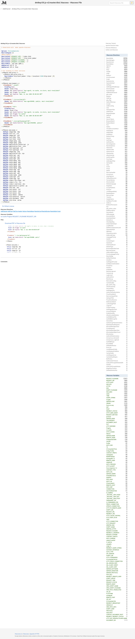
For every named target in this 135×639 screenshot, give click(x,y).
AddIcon (117, 203)
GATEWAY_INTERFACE (117, 550)
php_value (117, 94)
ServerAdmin (117, 288)
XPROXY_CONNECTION (117, 506)
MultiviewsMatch (117, 302)
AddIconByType (117, 235)
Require (117, 96)
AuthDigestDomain (117, 309)
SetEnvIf (117, 115)
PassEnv (117, 267)
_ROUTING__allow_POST (117, 498)
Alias (117, 165)
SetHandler (117, 163)
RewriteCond (38, 211)
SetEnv (117, 127)
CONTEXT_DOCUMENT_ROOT (117, 614)
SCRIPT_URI (117, 555)
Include (117, 104)
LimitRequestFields (117, 349)
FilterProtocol (117, 151)
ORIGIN (117, 403)
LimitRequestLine (117, 355)
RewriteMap (117, 256)
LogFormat (117, 275)
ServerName (117, 212)
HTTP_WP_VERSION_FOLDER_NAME (117, 618)
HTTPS (117, 386)
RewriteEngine (46, 211)
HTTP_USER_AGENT (117, 413)
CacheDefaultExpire (117, 357)
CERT (117, 519)
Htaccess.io (18, 634)
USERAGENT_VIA (117, 500)
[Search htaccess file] (119, 3)
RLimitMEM (117, 343)
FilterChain (117, 147)
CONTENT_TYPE (117, 470)
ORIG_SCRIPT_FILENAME (117, 588)
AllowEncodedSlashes (117, 315)
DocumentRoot (117, 216)
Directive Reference (111, 48)
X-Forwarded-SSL (117, 601)
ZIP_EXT (117, 599)
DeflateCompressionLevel (117, 227)
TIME (117, 396)
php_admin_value (117, 208)
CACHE (117, 441)
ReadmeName (117, 193)
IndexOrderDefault (117, 224)
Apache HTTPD (34, 634)
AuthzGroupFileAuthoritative (117, 323)
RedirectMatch (117, 123)
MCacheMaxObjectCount (117, 332)
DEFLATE (117, 384)
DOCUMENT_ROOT (117, 422)
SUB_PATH (117, 612)
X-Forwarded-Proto (117, 449)
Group (117, 168)
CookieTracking (117, 307)
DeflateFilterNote (117, 258)
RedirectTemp (117, 136)
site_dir (117, 591)
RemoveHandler (117, 172)
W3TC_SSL (117, 472)
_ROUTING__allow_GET (117, 496)
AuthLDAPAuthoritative (117, 336)
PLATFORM (117, 593)
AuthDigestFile (117, 290)
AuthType (117, 140)
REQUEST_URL (117, 512)
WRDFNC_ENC (117, 525)
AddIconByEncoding (117, 252)
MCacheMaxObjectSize (117, 330)
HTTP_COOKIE (117, 432)
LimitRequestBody (117, 191)
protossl (117, 416)
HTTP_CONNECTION (117, 521)
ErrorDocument (117, 77)
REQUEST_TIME (117, 580)
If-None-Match (117, 483)
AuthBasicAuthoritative (117, 264)
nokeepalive (117, 455)
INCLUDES (117, 392)
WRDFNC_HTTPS (117, 529)
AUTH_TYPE (117, 552)
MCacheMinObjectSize (117, 326)
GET (117, 407)
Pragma (9, 216)
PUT (117, 424)
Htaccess (26, 634)
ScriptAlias (117, 269)
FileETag (15, 211)
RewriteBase (30, 211)
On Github (5, 206)
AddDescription (117, 210)
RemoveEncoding (117, 281)
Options (24, 211)
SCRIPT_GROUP (117, 578)
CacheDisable (117, 283)
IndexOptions (117, 176)
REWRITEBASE (117, 456)
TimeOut (117, 197)
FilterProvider (117, 149)
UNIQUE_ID (117, 605)
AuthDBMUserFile (117, 317)
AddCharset (6, 9)
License (11, 206)
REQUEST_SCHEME (117, 534)
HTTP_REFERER (117, 426)
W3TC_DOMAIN (117, 538)
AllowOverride (117, 155)
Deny (117, 69)
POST (117, 409)
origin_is (117, 546)
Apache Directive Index (112, 45)
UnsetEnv (117, 260)
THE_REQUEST (117, 420)
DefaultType (117, 246)
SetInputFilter (117, 298)
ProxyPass (117, 265)
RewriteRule (53, 211)
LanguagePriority (117, 237)
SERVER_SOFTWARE (117, 569)
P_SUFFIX (117, 542)
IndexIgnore (117, 130)
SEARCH (117, 477)
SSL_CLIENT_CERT (117, 567)
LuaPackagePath (117, 303)
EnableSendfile (117, 313)
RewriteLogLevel (117, 271)
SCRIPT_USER (117, 609)
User (117, 108)
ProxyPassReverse (117, 300)
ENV (117, 388)
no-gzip (117, 399)
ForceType (117, 159)
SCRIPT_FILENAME (117, 390)
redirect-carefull (117, 540)
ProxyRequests (117, 328)
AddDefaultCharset (117, 92)
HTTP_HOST (117, 382)
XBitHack (117, 231)
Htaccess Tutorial (111, 43)
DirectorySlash (117, 182)
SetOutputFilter (117, 109)
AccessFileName (117, 311)
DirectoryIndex (117, 89)
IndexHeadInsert (117, 245)
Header (20, 211)
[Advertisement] (67, 25)
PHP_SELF (117, 574)
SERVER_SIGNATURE (117, 571)
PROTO (117, 434)
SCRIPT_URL (117, 510)
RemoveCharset (117, 250)
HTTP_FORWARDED (117, 557)
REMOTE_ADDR (117, 437)
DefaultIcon (117, 220)
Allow (117, 68)
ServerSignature (117, 144)
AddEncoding (117, 106)
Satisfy (117, 117)
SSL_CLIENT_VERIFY (117, 565)
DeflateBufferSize (117, 345)
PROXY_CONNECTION (117, 504)
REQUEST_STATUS (117, 582)
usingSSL (117, 544)
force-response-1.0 (117, 468)
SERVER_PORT (117, 401)
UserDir (117, 239)
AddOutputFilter (117, 161)
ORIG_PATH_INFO (117, 607)
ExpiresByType (117, 90)
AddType (10, 211)
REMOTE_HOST (117, 485)
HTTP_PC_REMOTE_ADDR (117, 508)
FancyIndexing (117, 180)
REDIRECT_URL (117, 513)
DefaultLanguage (117, 184)
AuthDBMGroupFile (117, 319)
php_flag (117, 100)
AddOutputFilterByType (117, 87)
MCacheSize (117, 334)
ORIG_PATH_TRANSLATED (117, 590)
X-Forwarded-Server (117, 559)
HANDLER (117, 462)
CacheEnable (117, 353)
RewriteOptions (117, 146)
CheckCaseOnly (117, 286)
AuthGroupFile (117, 157)
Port (117, 125)
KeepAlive (117, 186)
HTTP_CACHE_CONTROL (117, 515)
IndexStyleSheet (117, 218)
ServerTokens (117, 119)
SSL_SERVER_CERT (117, 563)
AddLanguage (117, 214)
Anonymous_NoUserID (117, 338)
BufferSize (117, 359)
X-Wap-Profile (117, 451)
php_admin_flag (117, 284)
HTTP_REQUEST (117, 523)
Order (117, 73)
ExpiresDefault (117, 83)
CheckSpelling (117, 222)
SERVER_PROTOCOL (117, 572)
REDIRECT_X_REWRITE (117, 533)
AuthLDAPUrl (117, 277)
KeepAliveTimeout (117, 368)
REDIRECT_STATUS (117, 411)
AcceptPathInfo (117, 187)
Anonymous (117, 174)
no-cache (4, 216)
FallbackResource (117, 178)
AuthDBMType (117, 342)
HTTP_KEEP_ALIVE (117, 517)
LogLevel (117, 305)
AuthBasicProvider (117, 201)
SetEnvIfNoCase (117, 102)
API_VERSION (117, 553)
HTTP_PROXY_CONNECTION (117, 561)
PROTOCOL (117, 611)
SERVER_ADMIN (117, 474)
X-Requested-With (117, 439)
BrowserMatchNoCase (117, 248)
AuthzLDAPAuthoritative (117, 292)
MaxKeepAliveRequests (117, 324)
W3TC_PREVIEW (117, 464)
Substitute (117, 243)
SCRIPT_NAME (117, 527)
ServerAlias (117, 321)
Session (117, 138)
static (117, 394)
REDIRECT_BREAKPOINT (117, 603)
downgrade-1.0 (117, 458)
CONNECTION (117, 489)
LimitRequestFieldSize (117, 351)
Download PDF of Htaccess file (15, 223)
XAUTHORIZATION (117, 491)
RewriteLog (117, 279)
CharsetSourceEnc (117, 233)
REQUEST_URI (31, 216)
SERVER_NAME (117, 435)
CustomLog (117, 273)
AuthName (117, 134)
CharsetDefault (117, 229)
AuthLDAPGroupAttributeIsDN (117, 362)
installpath (117, 595)
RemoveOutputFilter (117, 296)
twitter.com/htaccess (112, 50)
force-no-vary (117, 405)
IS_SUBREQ (117, 493)
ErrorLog (117, 347)
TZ (117, 447)
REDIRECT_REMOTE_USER (117, 576)
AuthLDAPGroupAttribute (117, 366)
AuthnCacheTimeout (117, 361)
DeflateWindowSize (117, 370)
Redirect (117, 75)
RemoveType (117, 195)
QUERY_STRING (117, 397)
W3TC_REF (117, 487)
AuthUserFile (117, 142)
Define (117, 170)
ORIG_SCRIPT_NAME (117, 586)
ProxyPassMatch (117, 294)
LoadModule (117, 225)
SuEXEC (117, 364)
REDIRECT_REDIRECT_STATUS (117, 616)
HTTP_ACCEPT (117, 466)
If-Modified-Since (117, 475)
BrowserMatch (117, 121)
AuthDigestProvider (117, 262)
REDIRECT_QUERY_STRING (117, 548)
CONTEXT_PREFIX (117, 453)
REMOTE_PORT (117, 597)
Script (59, 211)
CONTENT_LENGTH (117, 536)
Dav (117, 206)
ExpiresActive (117, 81)
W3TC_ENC (117, 445)
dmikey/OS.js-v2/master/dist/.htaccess (25, 9)
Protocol (117, 189)
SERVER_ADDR (117, 418)
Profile (117, 443)
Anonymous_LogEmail (117, 340)
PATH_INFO (117, 479)
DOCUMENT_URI (116, 620)
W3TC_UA (117, 481)
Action (117, 167)
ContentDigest (117, 241)
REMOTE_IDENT (117, 584)
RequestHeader (117, 113)
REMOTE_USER (117, 460)
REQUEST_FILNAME (117, 531)
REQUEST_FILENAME (20, 216)
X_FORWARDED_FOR (117, 502)
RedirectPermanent (117, 205)
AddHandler (117, 132)
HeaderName (117, 199)
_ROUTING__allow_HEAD (117, 494)
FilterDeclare (117, 153)
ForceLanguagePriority (117, 254)
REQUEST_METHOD (117, 415)
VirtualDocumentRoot (117, 128)
